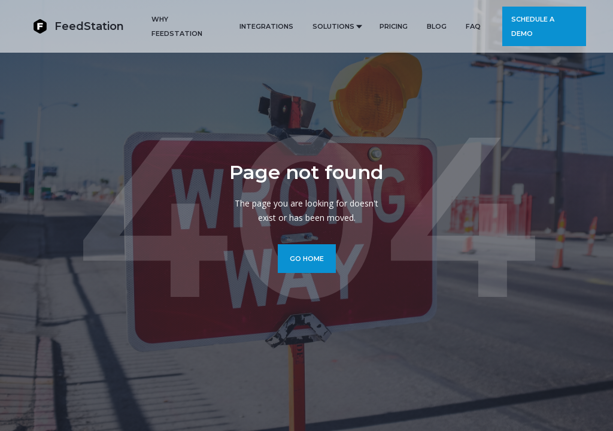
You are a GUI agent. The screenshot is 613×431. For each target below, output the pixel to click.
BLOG (437, 26)
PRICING (394, 26)
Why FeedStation (176, 26)
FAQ (473, 26)
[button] (336, 26)
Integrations (266, 26)
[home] (78, 26)
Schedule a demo (532, 26)
